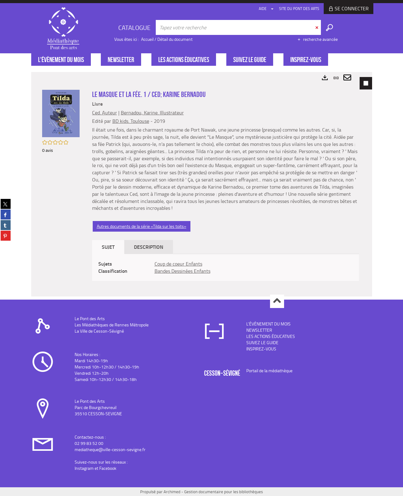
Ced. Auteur (104, 112)
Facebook (107, 468)
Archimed (172, 491)
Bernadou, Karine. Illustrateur (152, 112)
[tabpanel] (201, 184)
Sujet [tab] (108, 246)
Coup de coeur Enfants (178, 263)
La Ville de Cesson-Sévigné (99, 331)
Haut (277, 301)
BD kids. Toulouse (130, 121)
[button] (61, 112)
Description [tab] (148, 246)
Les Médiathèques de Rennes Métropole (112, 325)
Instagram (84, 468)
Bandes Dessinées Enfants (182, 270)
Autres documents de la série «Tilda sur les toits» (141, 226)
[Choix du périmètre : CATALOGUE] (135, 27)
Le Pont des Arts (90, 318)
